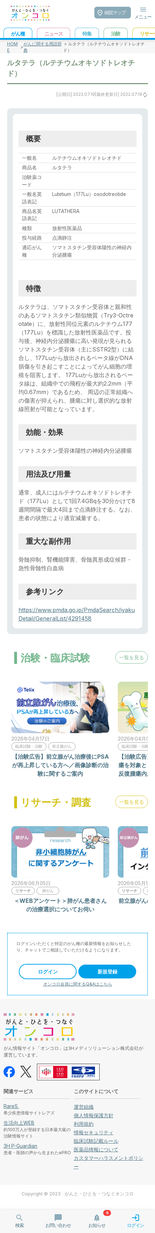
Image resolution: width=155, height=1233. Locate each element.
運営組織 (84, 1107)
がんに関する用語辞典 (42, 47)
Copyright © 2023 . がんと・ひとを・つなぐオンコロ (78, 1193)
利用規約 (84, 1124)
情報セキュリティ (94, 1132)
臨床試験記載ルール (96, 1141)
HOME (12, 47)
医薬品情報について (96, 1149)
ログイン (48, 972)
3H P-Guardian (20, 1146)
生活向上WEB (19, 1123)
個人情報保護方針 (94, 1115)
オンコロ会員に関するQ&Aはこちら (77, 984)
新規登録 (107, 972)
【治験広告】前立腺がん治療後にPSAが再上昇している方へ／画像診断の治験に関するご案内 (60, 765)
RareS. (11, 1106)
